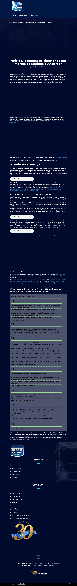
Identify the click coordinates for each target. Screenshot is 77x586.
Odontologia (16, 493)
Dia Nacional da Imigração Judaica (36, 283)
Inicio (14, 15)
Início (10, 22)
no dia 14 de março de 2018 (21, 74)
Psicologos (15, 512)
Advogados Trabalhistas (20, 518)
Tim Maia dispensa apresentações (20, 221)
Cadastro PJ (16, 471)
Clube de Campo (17, 496)
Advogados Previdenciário (20, 515)
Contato (42, 17)
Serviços (34, 15)
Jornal (15, 17)
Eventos (22, 17)
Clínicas (14, 503)
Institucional (23, 15)
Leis (28, 17)
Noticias (34, 17)
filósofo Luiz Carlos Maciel (54, 276)
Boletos (14, 478)
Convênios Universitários (20, 509)
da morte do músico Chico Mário (37, 279)
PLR (13, 481)
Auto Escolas (16, 506)
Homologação (16, 468)
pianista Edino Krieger (30, 276)
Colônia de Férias (17, 499)
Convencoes (16, 474)
